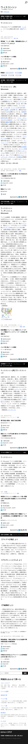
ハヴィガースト (11, 410)
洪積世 (23, 112)
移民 (9, 120)
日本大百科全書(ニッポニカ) (8, 201)
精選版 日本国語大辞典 (6, 16)
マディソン (20, 97)
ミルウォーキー (7, 99)
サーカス (21, 155)
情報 (15, 38)
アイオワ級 (11, 75)
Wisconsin (6, 11)
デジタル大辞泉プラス (6, 452)
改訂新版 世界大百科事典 (7, 80)
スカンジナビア (9, 72)
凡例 (17, 38)
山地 (11, 109)
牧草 (2, 118)
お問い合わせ (20, 735)
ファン (24, 159)
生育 (6, 118)
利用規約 (2, 735)
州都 (21, 29)
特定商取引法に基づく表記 (10, 735)
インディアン (21, 101)
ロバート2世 (22, 149)
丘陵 (7, 109)
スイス (19, 118)
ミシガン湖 (6, 107)
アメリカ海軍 (18, 72)
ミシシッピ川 (15, 107)
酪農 (7, 122)
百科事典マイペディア (6, 363)
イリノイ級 (18, 75)
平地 (24, 109)
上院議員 (23, 146)
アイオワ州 (18, 227)
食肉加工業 (4, 75)
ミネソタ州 (8, 227)
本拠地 (19, 157)
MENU (2, 2)
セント (8, 225)
